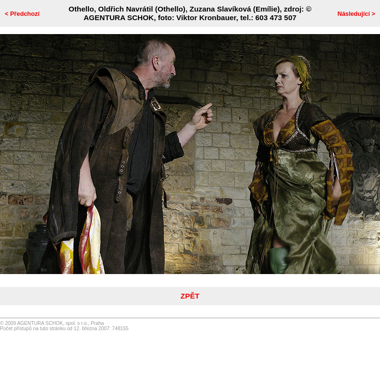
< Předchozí (22, 13)
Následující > (356, 13)
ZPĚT (190, 296)
